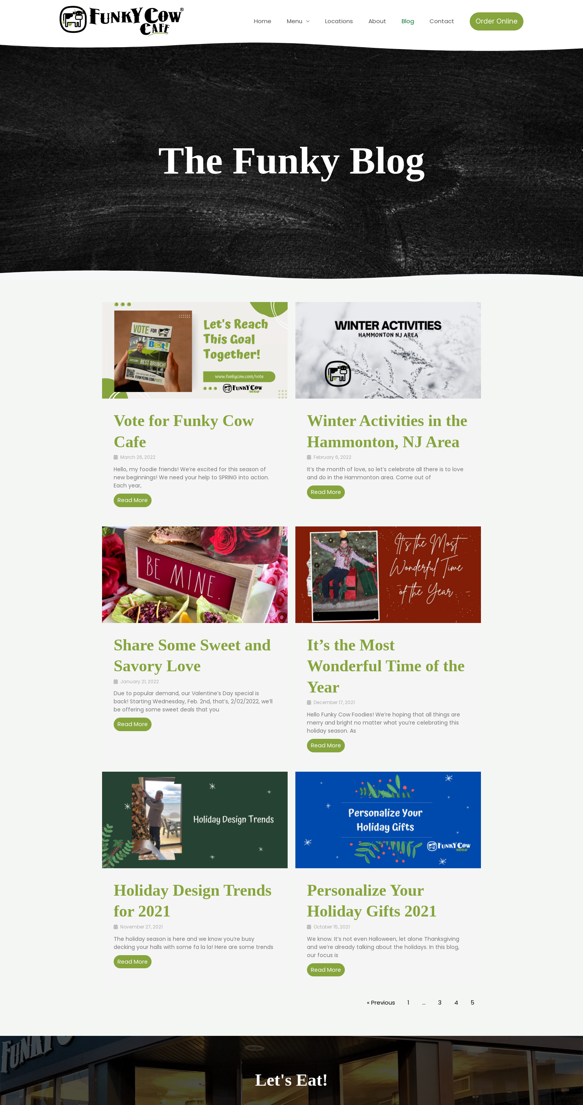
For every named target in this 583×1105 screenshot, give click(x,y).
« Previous (381, 1003)
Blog (413, 21)
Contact (443, 21)
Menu (312, 21)
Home (284, 21)
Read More (133, 500)
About (387, 21)
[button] (496, 21)
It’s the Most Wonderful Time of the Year (386, 666)
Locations (353, 21)
